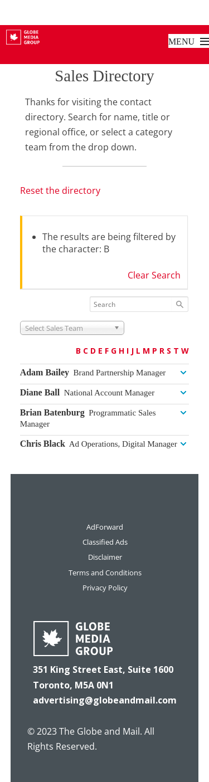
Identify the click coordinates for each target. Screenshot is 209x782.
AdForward (104, 527)
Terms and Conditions (105, 573)
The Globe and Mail (99, 731)
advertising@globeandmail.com (105, 700)
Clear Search (154, 275)
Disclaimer (105, 557)
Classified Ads (105, 542)
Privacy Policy (105, 588)
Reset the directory (60, 190)
